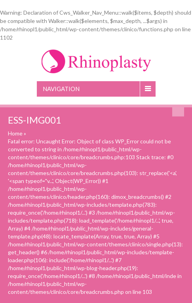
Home (15, 133)
